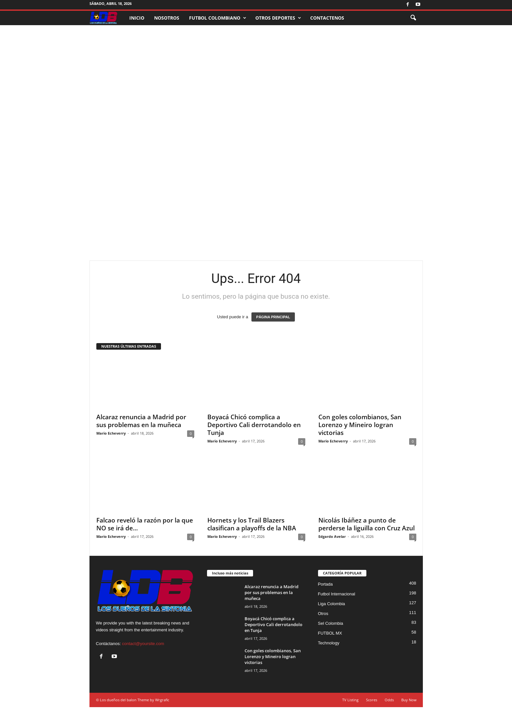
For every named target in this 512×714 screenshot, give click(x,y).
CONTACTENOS (327, 18)
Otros (323, 613)
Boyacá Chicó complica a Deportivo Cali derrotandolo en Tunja (254, 425)
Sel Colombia (330, 623)
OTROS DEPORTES (278, 18)
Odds (389, 699)
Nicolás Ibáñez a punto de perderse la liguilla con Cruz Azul (366, 524)
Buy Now (409, 699)
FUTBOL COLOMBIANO (217, 18)
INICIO (136, 18)
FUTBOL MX (330, 633)
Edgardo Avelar (332, 536)
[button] (413, 18)
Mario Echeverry (111, 433)
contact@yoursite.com (143, 643)
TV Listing (350, 699)
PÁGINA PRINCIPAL (273, 317)
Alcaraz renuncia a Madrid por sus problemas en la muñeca (141, 421)
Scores (371, 699)
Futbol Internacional (336, 593)
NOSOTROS (166, 18)
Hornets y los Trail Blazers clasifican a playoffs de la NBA (251, 524)
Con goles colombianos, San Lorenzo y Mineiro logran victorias (359, 425)
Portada (325, 584)
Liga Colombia (331, 603)
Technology (329, 642)
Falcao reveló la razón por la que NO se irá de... (144, 524)
